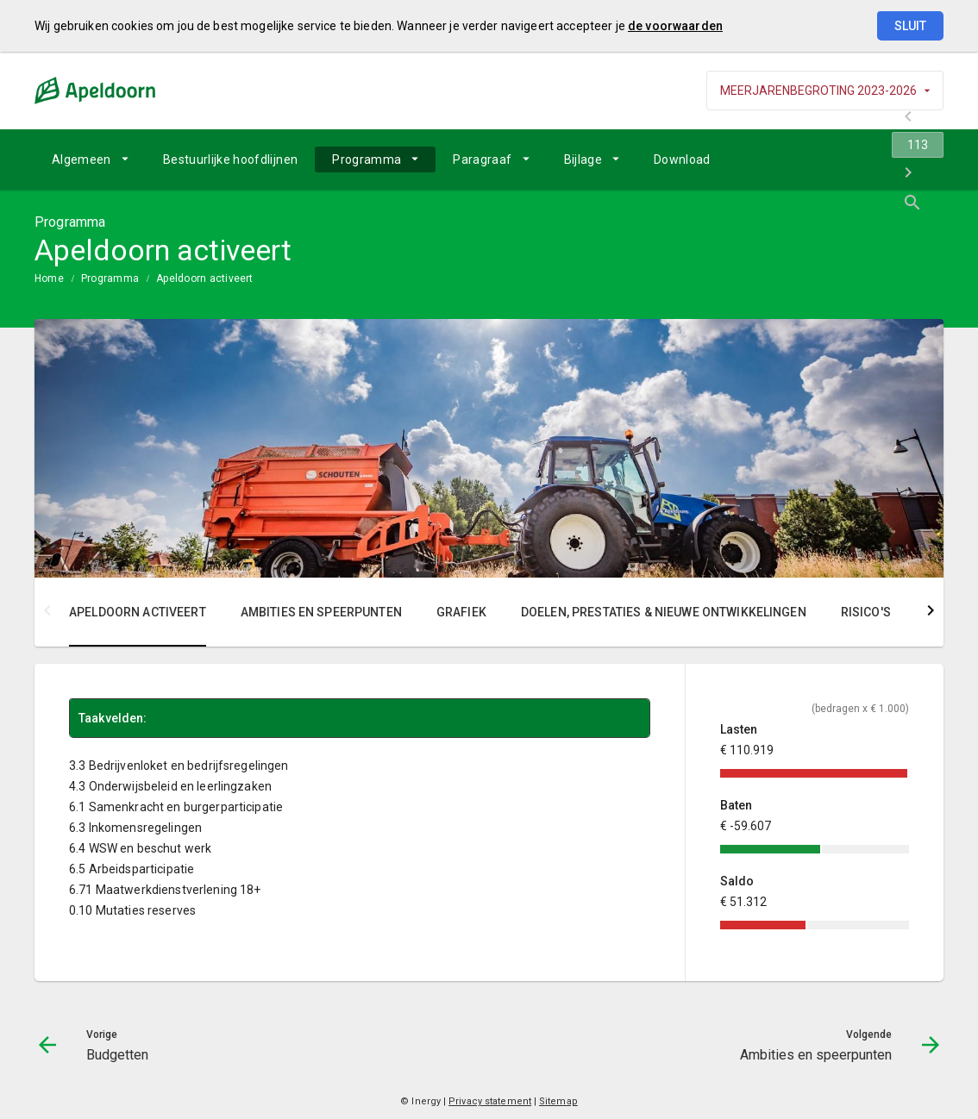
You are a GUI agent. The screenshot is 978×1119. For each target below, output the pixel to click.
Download (682, 159)
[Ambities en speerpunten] (885, 159)
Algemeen (81, 159)
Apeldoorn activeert (205, 278)
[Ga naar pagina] (840, 159)
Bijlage (583, 159)
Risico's (866, 612)
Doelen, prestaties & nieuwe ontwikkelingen (663, 612)
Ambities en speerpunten (321, 612)
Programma (366, 159)
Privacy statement (489, 1101)
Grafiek (461, 612)
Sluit (910, 26)
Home (49, 278)
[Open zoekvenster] (924, 159)
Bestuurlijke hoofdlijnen (230, 159)
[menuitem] (90, 159)
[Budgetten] (794, 159)
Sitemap (558, 1101)
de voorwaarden (675, 26)
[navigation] (840, 159)
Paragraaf (482, 159)
